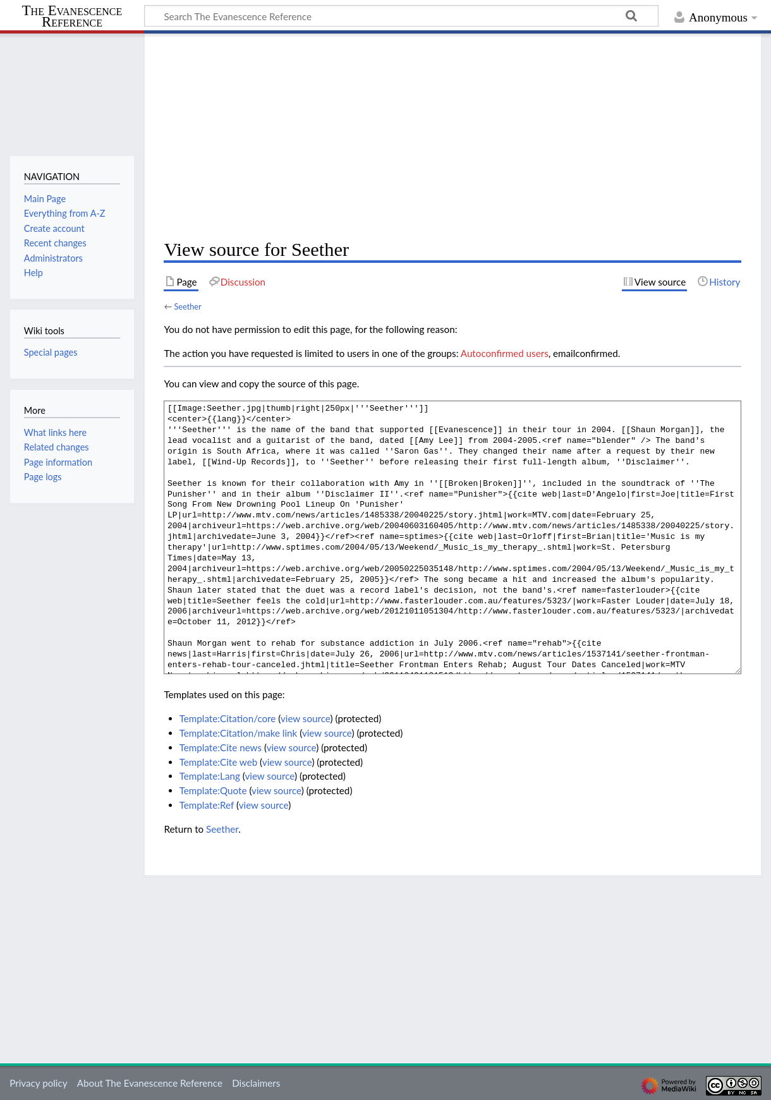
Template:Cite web (218, 762)
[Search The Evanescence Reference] (401, 16)
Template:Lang (209, 776)
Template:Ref (206, 805)
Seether (187, 306)
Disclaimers (256, 1083)
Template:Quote (213, 790)
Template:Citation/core (227, 718)
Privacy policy (38, 1083)
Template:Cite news (220, 747)
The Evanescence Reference (72, 16)
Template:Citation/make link (238, 733)
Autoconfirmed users (505, 353)
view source (306, 718)
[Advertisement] (452, 136)
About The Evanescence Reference (149, 1083)
